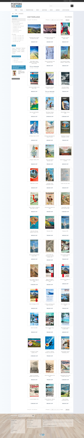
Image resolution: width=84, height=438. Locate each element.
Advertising (44, 9)
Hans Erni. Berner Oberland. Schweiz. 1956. (65, 255)
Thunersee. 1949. (65, 231)
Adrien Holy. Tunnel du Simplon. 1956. (65, 38)
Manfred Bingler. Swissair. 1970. (65, 113)
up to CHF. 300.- (16, 41)
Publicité (23, 48)
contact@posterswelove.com (51, 425)
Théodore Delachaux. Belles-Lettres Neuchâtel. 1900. (21, 72)
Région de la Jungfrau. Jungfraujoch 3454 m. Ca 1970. (50, 280)
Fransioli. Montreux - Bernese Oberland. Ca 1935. (50, 400)
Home (16, 9)
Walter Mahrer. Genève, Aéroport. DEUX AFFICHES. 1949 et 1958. (34, 62)
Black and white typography (18, 23)
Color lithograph (16, 24)
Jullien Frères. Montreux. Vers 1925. (50, 376)
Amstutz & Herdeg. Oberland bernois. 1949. (34, 255)
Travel (21, 9)
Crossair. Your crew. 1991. (65, 183)
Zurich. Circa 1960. (34, 327)
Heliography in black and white (18, 26)
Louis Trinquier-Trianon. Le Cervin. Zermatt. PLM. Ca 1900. (34, 280)
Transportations (29, 9)
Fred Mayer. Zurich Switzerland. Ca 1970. (50, 184)
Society (12, 427)
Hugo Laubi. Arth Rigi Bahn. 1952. (34, 113)
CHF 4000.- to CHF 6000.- (18, 40)
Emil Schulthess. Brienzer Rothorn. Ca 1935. (49, 88)
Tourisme (14, 51)
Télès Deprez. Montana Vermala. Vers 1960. (50, 113)
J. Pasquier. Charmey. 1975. (34, 159)
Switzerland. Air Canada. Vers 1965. (50, 208)
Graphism (58, 9)
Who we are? (16, 60)
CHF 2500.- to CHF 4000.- (18, 38)
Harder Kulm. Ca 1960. (34, 183)
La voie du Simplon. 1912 (34, 399)
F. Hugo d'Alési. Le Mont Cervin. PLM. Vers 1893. (65, 208)
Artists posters (65, 9)
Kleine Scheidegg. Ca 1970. (34, 304)
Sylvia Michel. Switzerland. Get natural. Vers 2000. (49, 38)
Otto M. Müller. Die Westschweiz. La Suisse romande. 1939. (50, 255)
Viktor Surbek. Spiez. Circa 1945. (65, 305)
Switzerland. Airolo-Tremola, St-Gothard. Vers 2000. (34, 38)
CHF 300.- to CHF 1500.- (18, 35)
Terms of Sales (16, 58)
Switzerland (18, 48)
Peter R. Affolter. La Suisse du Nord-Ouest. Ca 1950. (34, 208)
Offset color (16, 31)
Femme (22, 51)
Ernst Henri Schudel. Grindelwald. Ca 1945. (65, 88)
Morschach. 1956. (50, 231)
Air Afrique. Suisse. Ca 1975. (34, 135)
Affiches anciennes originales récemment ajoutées (18, 67)
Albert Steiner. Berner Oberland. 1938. (50, 160)
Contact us (66, 0)
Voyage (22, 49)
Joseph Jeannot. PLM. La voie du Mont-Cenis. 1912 (65, 376)
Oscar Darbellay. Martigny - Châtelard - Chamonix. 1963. (65, 62)
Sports (37, 9)
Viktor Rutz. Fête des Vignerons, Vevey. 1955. (34, 232)
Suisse (13, 48)
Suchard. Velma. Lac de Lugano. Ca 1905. (65, 160)
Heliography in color (17, 27)
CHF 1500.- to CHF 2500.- (18, 37)
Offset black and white (17, 30)
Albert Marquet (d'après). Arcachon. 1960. (65, 328)
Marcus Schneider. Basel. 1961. (50, 328)
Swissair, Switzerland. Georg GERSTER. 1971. (50, 62)
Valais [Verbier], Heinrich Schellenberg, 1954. (65, 352)
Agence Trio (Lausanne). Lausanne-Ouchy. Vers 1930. (34, 376)
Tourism (18, 51)
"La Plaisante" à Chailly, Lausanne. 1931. (34, 352)
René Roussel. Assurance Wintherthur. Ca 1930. (65, 136)
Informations (16, 56)
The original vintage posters (18, 61)
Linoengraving (15, 28)
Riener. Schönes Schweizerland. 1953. (65, 400)
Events (51, 9)
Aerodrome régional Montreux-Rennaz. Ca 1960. (50, 136)
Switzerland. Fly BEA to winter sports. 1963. (34, 88)
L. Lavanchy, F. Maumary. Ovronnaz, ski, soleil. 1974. (49, 352)
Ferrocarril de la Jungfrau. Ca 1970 (65, 280)
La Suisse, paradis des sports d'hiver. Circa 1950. (50, 305)
